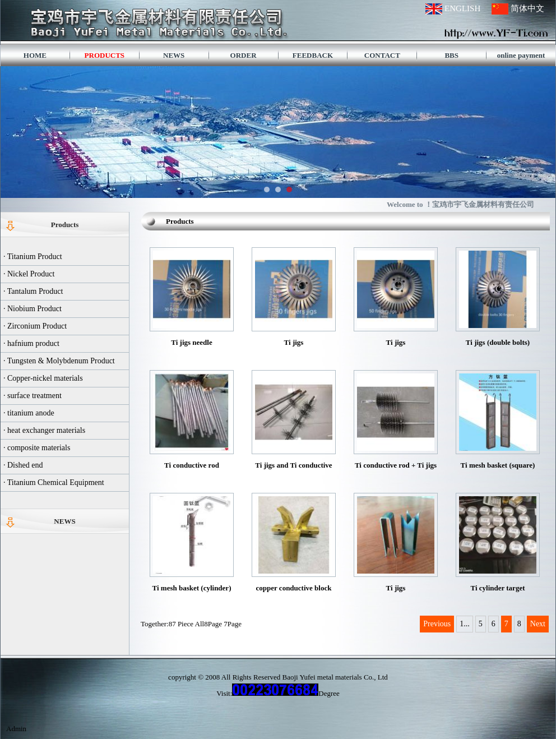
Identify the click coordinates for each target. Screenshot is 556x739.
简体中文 (527, 8)
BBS (451, 55)
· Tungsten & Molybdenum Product (59, 361)
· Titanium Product (32, 256)
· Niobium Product (32, 308)
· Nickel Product (28, 274)
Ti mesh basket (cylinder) (191, 588)
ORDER (243, 55)
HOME (35, 55)
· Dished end (23, 465)
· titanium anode (28, 413)
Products (65, 224)
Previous (437, 624)
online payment (521, 55)
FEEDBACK (313, 55)
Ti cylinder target (497, 588)
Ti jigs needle (191, 342)
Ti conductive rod (191, 465)
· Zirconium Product (35, 326)
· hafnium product (31, 343)
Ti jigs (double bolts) (498, 342)
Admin (16, 728)
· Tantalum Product (33, 291)
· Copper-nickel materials (43, 378)
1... (465, 624)
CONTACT (382, 55)
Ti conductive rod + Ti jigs (396, 465)
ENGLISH (462, 8)
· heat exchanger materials (44, 430)
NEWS (173, 55)
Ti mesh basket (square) (498, 465)
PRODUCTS (105, 55)
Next (537, 624)
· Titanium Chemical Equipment (53, 482)
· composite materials (36, 448)
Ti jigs (294, 342)
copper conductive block (294, 588)
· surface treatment (32, 395)
